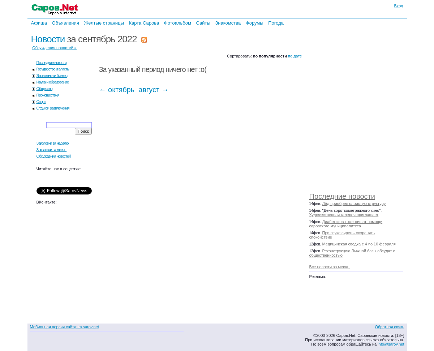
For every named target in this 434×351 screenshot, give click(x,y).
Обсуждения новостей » (54, 48)
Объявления (65, 23)
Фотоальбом (177, 23)
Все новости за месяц (329, 267)
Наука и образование (52, 82)
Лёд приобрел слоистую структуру (354, 203)
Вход (398, 6)
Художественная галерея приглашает (344, 215)
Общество (44, 88)
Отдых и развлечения (52, 108)
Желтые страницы (104, 23)
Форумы (254, 23)
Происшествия (47, 95)
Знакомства (228, 23)
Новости (48, 39)
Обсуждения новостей (53, 156)
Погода (276, 23)
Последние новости (342, 196)
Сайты (203, 23)
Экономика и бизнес (51, 75)
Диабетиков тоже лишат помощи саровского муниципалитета (346, 223)
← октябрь (117, 90)
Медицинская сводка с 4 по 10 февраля (359, 244)
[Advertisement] (360, 108)
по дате (295, 56)
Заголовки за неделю (52, 143)
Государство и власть (52, 69)
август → (153, 90)
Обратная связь (389, 327)
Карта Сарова (144, 23)
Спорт (41, 101)
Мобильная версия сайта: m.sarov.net (64, 327)
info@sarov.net (391, 344)
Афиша (39, 23)
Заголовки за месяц (51, 149)
